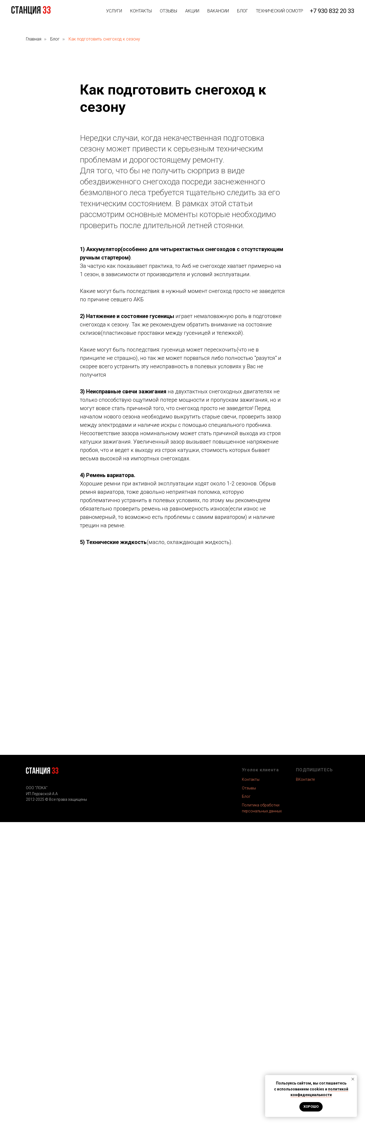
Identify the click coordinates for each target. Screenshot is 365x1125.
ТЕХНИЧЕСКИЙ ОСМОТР (279, 10)
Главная (33, 39)
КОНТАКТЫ (141, 10)
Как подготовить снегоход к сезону (104, 39)
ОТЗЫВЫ (168, 10)
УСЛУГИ (114, 10)
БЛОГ (242, 10)
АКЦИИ (192, 10)
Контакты (250, 779)
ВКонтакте (305, 779)
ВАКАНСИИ (218, 10)
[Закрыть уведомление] (353, 1079)
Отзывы (249, 788)
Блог (55, 39)
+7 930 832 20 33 (332, 11)
